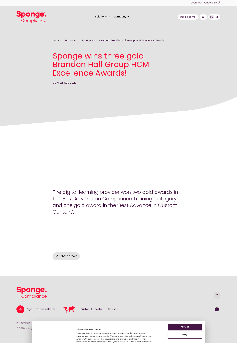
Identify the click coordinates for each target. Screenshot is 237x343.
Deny (209, 308)
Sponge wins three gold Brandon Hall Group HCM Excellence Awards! (123, 40)
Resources (71, 40)
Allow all (209, 298)
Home (56, 40)
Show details (68, 331)
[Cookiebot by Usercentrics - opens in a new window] (21, 336)
